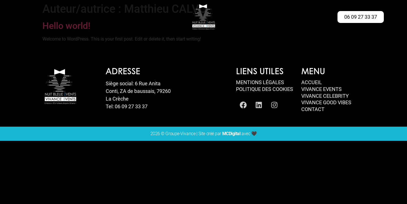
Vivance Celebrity (325, 96)
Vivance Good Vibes (326, 102)
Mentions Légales (260, 82)
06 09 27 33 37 (131, 106)
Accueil (311, 82)
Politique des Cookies (264, 89)
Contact (312, 109)
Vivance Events (321, 89)
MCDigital (231, 133)
